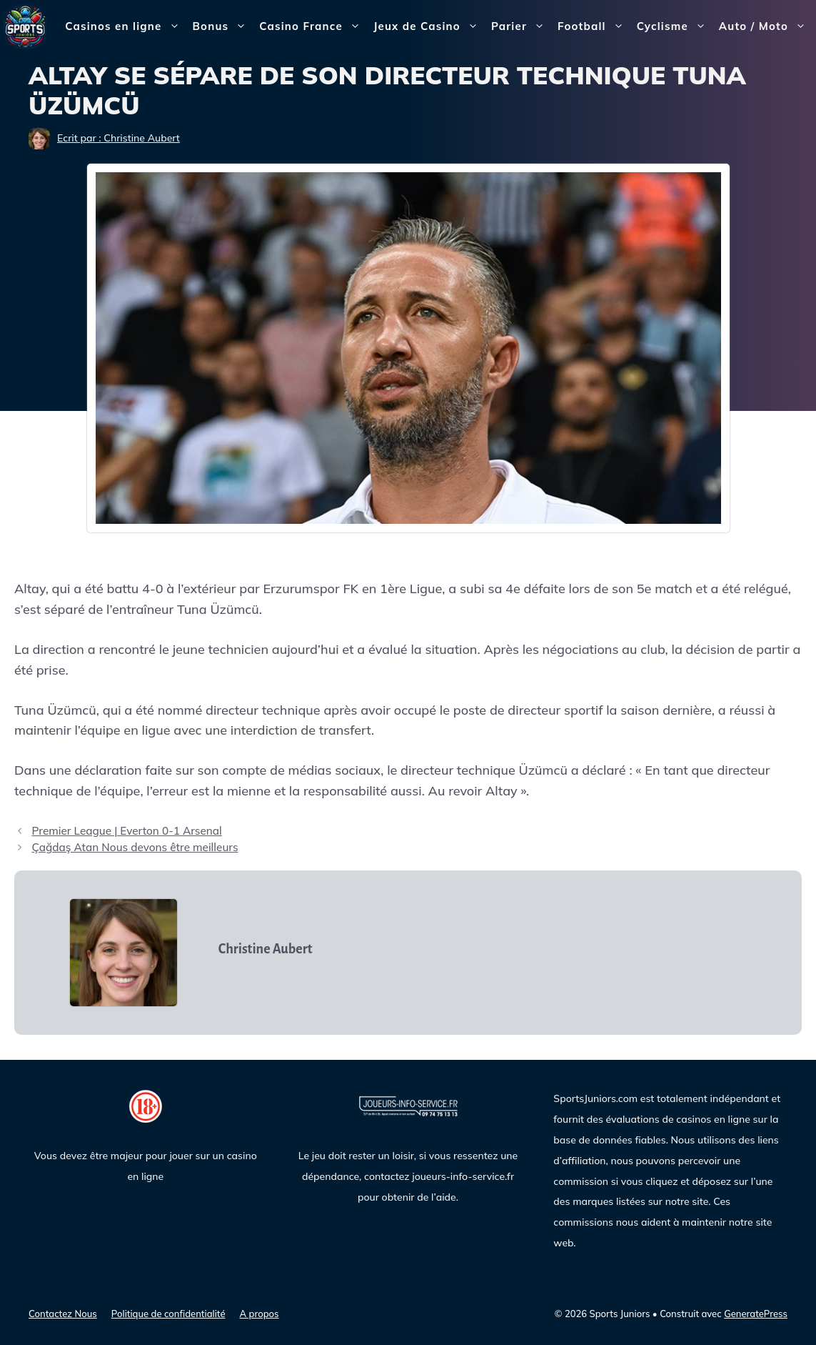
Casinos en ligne (125, 26)
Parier (521, 26)
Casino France (313, 26)
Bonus (223, 26)
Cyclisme (674, 26)
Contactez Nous (63, 1313)
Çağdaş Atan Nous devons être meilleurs (134, 847)
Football (594, 26)
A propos (259, 1313)
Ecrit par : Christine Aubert (118, 137)
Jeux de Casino (429, 26)
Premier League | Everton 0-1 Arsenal (126, 831)
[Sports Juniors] (25, 25)
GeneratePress (755, 1313)
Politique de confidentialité (168, 1313)
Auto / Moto (765, 26)
